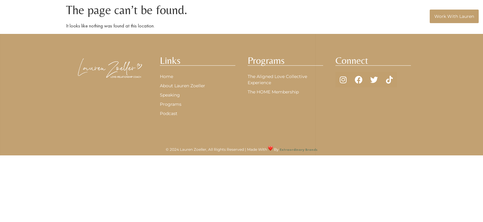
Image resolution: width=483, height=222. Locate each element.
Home (287, 16)
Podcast (387, 16)
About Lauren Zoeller (182, 85)
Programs (355, 16)
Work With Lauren (454, 16)
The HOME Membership (273, 92)
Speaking (415, 16)
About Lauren (317, 16)
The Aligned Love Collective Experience (277, 79)
